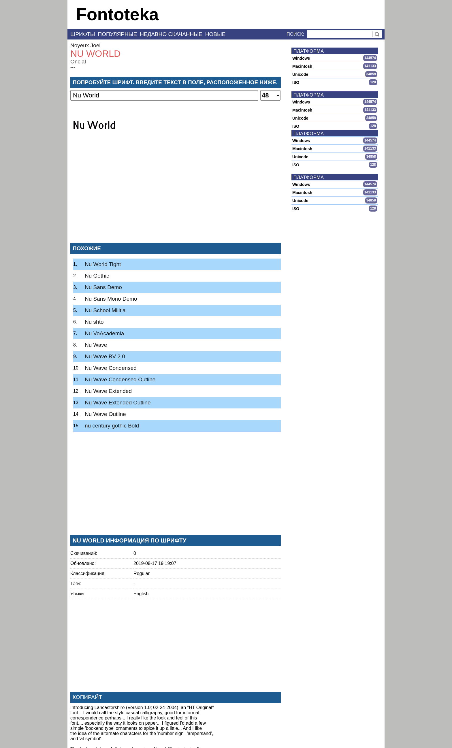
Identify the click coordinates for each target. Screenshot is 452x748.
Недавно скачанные (171, 34)
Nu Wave (96, 345)
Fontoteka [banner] (117, 14)
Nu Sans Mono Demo (111, 299)
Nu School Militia (105, 310)
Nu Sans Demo (103, 287)
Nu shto (94, 322)
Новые (215, 34)
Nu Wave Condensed (111, 368)
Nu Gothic (97, 276)
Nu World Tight (103, 264)
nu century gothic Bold (112, 426)
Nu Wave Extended (108, 391)
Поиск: (295, 34)
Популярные (117, 34)
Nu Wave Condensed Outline (120, 379)
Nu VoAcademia (104, 333)
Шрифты (82, 34)
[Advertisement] (175, 195)
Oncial (78, 62)
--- (72, 67)
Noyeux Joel (85, 45)
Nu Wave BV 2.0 (105, 356)
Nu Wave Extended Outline (117, 403)
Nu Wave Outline (105, 414)
